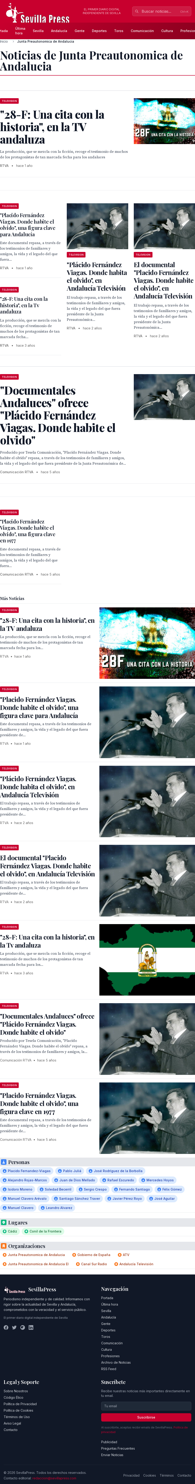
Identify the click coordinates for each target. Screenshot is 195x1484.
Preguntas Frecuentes (118, 1448)
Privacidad (131, 1475)
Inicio (4, 41)
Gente (80, 31)
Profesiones (110, 1356)
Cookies (149, 1475)
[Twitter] (14, 1327)
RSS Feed (108, 1369)
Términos (167, 1475)
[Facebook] (6, 1327)
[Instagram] (22, 1327)
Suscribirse (146, 1417)
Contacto (11, 1430)
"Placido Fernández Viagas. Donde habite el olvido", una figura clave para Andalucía (27, 225)
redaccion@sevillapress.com (54, 1478)
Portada (107, 1298)
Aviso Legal (12, 1423)
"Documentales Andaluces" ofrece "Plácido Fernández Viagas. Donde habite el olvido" (47, 1024)
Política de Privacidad (20, 1404)
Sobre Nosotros (16, 1391)
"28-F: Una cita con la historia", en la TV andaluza (47, 624)
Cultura (167, 31)
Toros (118, 31)
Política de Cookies (18, 1410)
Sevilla (38, 31)
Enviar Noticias (112, 1455)
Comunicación (142, 31)
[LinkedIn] (31, 1327)
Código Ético (13, 1397)
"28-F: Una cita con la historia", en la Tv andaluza (24, 305)
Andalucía (59, 31)
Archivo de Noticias (116, 1362)
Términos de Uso (17, 1417)
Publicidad (109, 1442)
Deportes (99, 31)
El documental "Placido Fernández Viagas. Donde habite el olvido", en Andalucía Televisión (164, 280)
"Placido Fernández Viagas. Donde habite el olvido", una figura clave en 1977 (27, 531)
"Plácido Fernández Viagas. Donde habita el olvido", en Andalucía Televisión (97, 276)
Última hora (20, 31)
